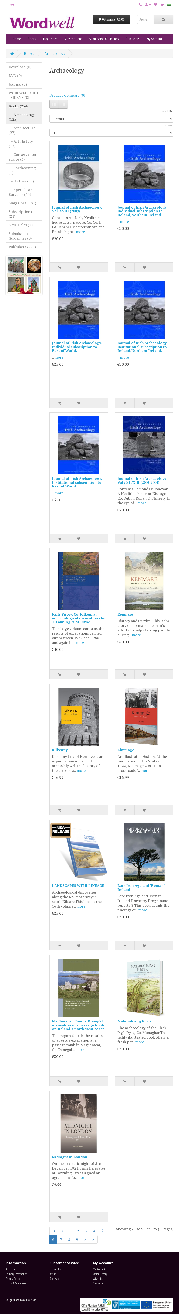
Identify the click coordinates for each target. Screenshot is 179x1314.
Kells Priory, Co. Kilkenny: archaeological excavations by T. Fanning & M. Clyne (78, 618)
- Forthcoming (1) (22, 170)
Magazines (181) (22, 203)
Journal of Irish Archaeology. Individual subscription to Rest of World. (77, 346)
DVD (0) (15, 75)
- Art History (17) (21, 143)
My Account (154, 38)
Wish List (98, 1279)
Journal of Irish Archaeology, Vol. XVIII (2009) (77, 209)
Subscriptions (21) (20, 214)
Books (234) (18, 106)
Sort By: (167, 111)
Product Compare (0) (67, 95)
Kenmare (125, 614)
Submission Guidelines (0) (20, 236)
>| (93, 1239)
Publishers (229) (22, 246)
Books (32, 38)
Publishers (133, 38)
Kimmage (125, 750)
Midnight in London (69, 1157)
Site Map (54, 1279)
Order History (100, 1274)
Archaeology (54, 53)
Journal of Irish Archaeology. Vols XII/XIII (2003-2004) (142, 480)
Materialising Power (135, 1021)
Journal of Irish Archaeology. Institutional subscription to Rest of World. (77, 482)
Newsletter (98, 1283)
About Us (10, 1269)
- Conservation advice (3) (22, 157)
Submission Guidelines (104, 38)
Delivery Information (16, 1274)
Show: (169, 125)
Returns (53, 1274)
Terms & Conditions (16, 1283)
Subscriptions (73, 38)
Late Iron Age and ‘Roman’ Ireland (141, 887)
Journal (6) (18, 84)
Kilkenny (60, 750)
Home (17, 38)
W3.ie (33, 1300)
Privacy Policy (13, 1279)
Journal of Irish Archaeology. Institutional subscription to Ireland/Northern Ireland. (142, 346)
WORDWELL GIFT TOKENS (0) (24, 95)
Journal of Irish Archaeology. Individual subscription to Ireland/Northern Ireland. (142, 211)
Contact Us (55, 1269)
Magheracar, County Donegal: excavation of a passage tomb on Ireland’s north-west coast (78, 1025)
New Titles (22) (21, 224)
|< (53, 1230)
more (80, 231)
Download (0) (20, 66)
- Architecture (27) (22, 130)
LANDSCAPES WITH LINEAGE (78, 885)
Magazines (50, 38)
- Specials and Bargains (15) (21, 192)
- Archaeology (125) (22, 117)
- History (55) (21, 181)
